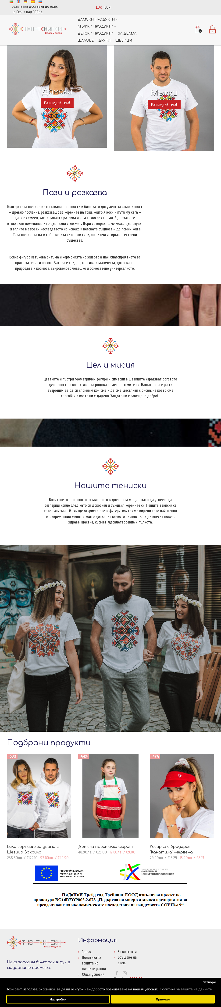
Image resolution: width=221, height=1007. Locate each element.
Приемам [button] (163, 999)
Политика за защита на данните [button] (186, 989)
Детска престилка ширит (105, 847)
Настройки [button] (58, 999)
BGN (107, 7)
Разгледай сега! (57, 102)
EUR (99, 7)
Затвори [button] (209, 982)
